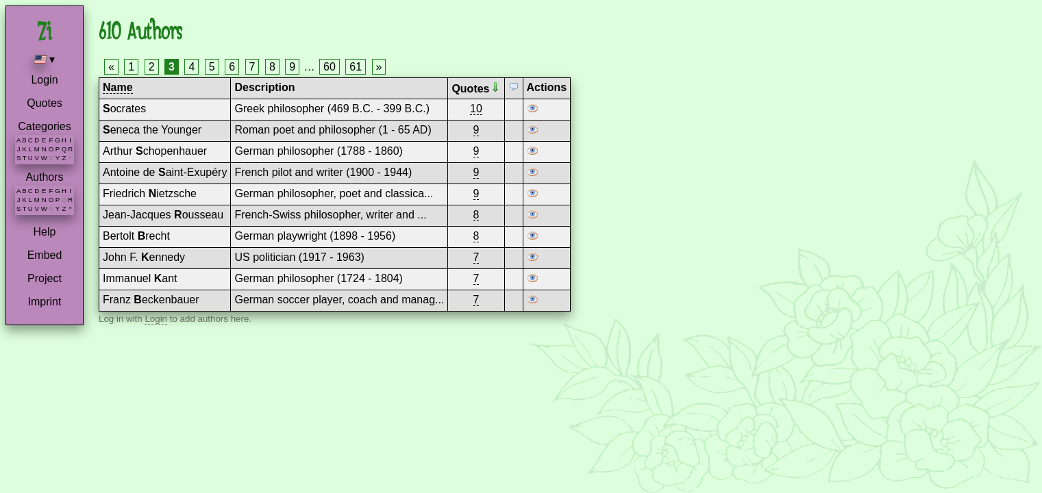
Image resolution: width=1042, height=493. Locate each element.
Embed (44, 255)
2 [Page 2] (152, 67)
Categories (44, 126)
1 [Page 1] (131, 67)
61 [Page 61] (355, 67)
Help (45, 232)
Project (44, 278)
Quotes (44, 103)
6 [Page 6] (232, 67)
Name (118, 87)
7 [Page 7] (252, 67)
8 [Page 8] (272, 67)
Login (44, 80)
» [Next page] (379, 67)
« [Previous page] (111, 67)
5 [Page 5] (212, 67)
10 (476, 108)
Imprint (45, 301)
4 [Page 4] (191, 67)
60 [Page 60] (329, 67)
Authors (44, 177)
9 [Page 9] (292, 67)
